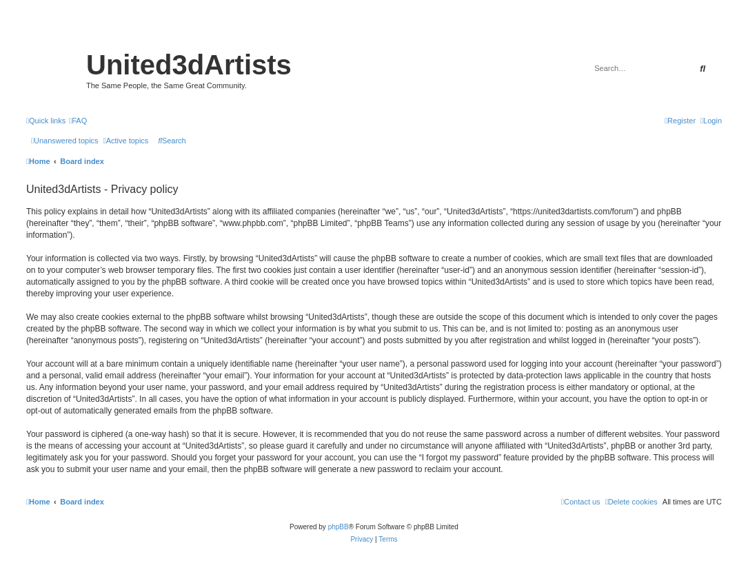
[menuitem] (78, 120)
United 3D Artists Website (374, 31)
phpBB (338, 527)
